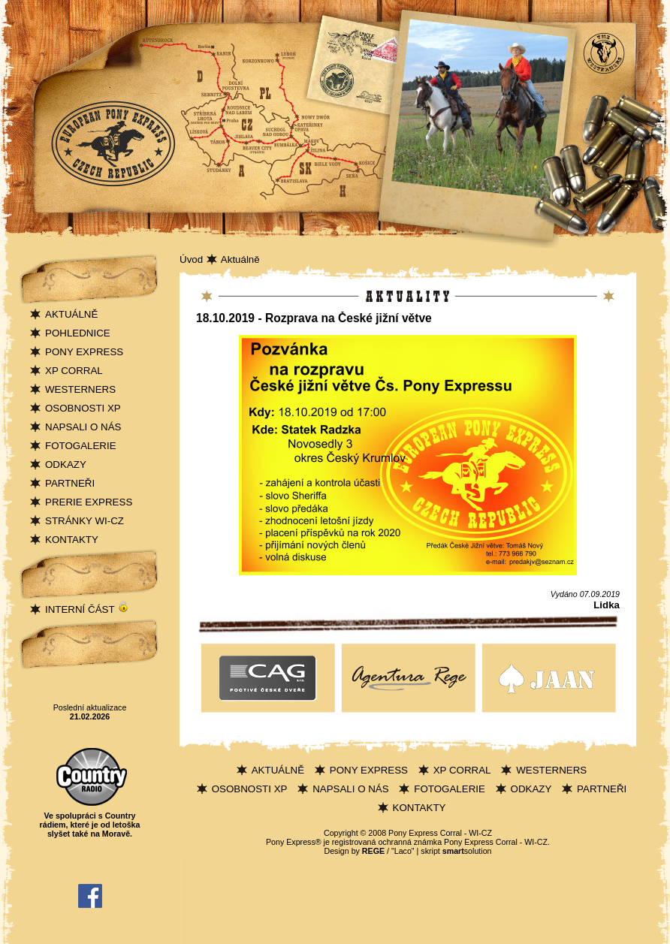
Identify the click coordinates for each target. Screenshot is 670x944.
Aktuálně (240, 259)
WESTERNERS (80, 389)
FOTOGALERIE (80, 445)
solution (467, 850)
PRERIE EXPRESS (88, 502)
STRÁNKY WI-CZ (84, 520)
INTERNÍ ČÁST (87, 609)
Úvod (191, 259)
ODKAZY (65, 464)
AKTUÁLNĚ (71, 314)
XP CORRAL (74, 370)
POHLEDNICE (77, 333)
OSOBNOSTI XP (83, 408)
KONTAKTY (71, 539)
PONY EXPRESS (84, 351)
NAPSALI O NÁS (83, 427)
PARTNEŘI (70, 483)
